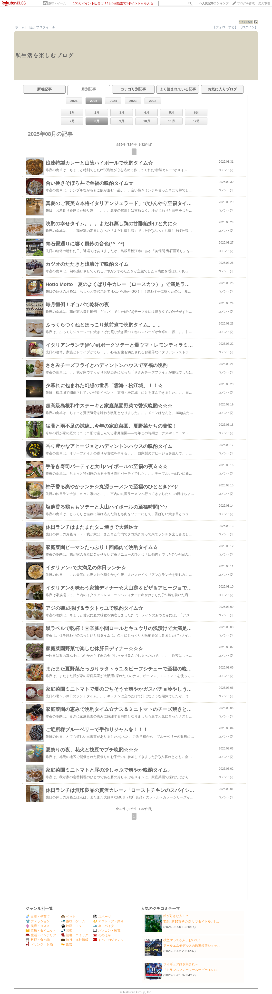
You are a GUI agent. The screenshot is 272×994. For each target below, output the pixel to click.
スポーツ (102, 916)
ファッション (38, 921)
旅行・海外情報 (74, 940)
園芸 (66, 944)
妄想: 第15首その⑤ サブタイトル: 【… (191, 921)
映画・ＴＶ (71, 926)
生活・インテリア (41, 935)
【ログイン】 (248, 27)
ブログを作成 (246, 3)
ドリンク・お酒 (39, 944)
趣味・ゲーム (57, 3)
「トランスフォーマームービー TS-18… (192, 970)
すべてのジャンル (108, 940)
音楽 (66, 930)
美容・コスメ (38, 926)
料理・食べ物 (38, 940)
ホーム (20, 27)
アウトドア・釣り (108, 921)
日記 (30, 27)
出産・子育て (38, 916)
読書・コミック (74, 935)
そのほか (102, 935)
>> (213, 3)
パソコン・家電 (106, 930)
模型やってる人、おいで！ (182, 940)
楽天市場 (264, 3)
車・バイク (103, 926)
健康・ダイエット (41, 930)
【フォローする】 (225, 27)
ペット (68, 916)
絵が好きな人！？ (176, 916)
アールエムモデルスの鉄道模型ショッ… (191, 945)
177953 (246, 22)
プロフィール (45, 27)
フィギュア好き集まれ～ (180, 964)
